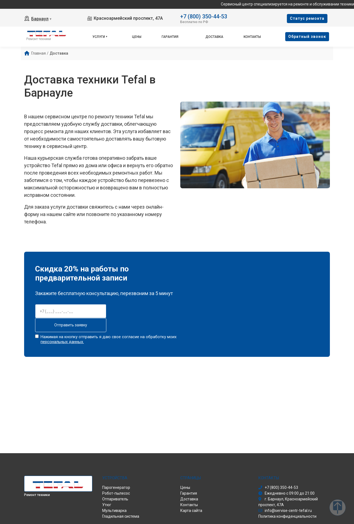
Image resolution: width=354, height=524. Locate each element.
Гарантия (170, 37)
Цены (136, 37)
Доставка (214, 37)
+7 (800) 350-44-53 (203, 16)
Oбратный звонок (307, 36)
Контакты (252, 37)
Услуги (98, 37)
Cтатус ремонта (307, 18)
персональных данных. (62, 341)
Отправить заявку (70, 325)
